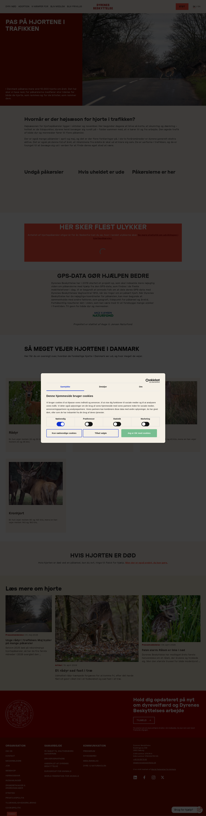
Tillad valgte (101, 433)
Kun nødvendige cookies (64, 433)
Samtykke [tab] (65, 386)
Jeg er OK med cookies (139, 433)
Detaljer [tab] (103, 386)
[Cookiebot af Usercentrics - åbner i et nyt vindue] (148, 381)
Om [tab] (140, 386)
